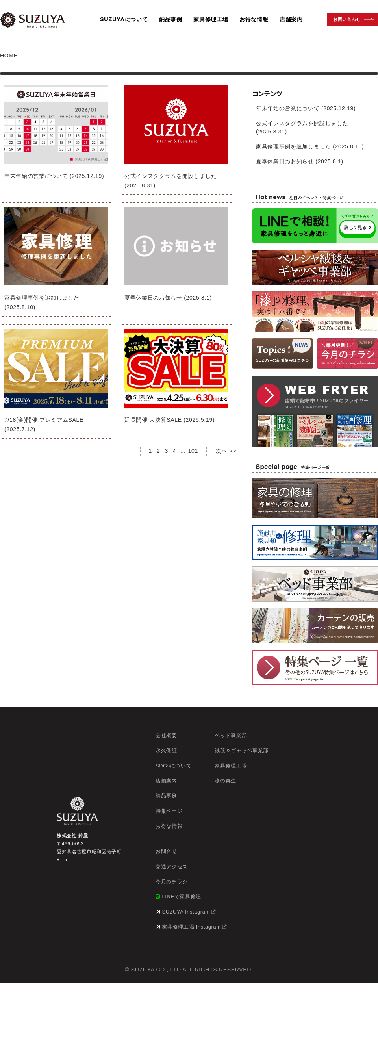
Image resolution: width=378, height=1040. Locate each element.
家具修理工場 (210, 19)
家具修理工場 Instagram (191, 927)
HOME (9, 55)
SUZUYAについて (124, 19)
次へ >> (226, 451)
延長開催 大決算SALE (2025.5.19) (169, 420)
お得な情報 (254, 19)
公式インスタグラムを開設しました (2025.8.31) (302, 127)
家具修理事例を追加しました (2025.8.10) (310, 146)
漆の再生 (225, 781)
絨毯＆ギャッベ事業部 (242, 750)
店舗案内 (291, 19)
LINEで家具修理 (181, 896)
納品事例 (170, 19)
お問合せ (166, 851)
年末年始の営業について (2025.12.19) (54, 176)
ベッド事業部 (231, 735)
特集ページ (169, 811)
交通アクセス (172, 866)
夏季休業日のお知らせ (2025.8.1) (168, 298)
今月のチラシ (172, 881)
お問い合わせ (347, 19)
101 (193, 451)
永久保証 (166, 750)
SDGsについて (173, 766)
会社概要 (166, 735)
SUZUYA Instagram (185, 912)
